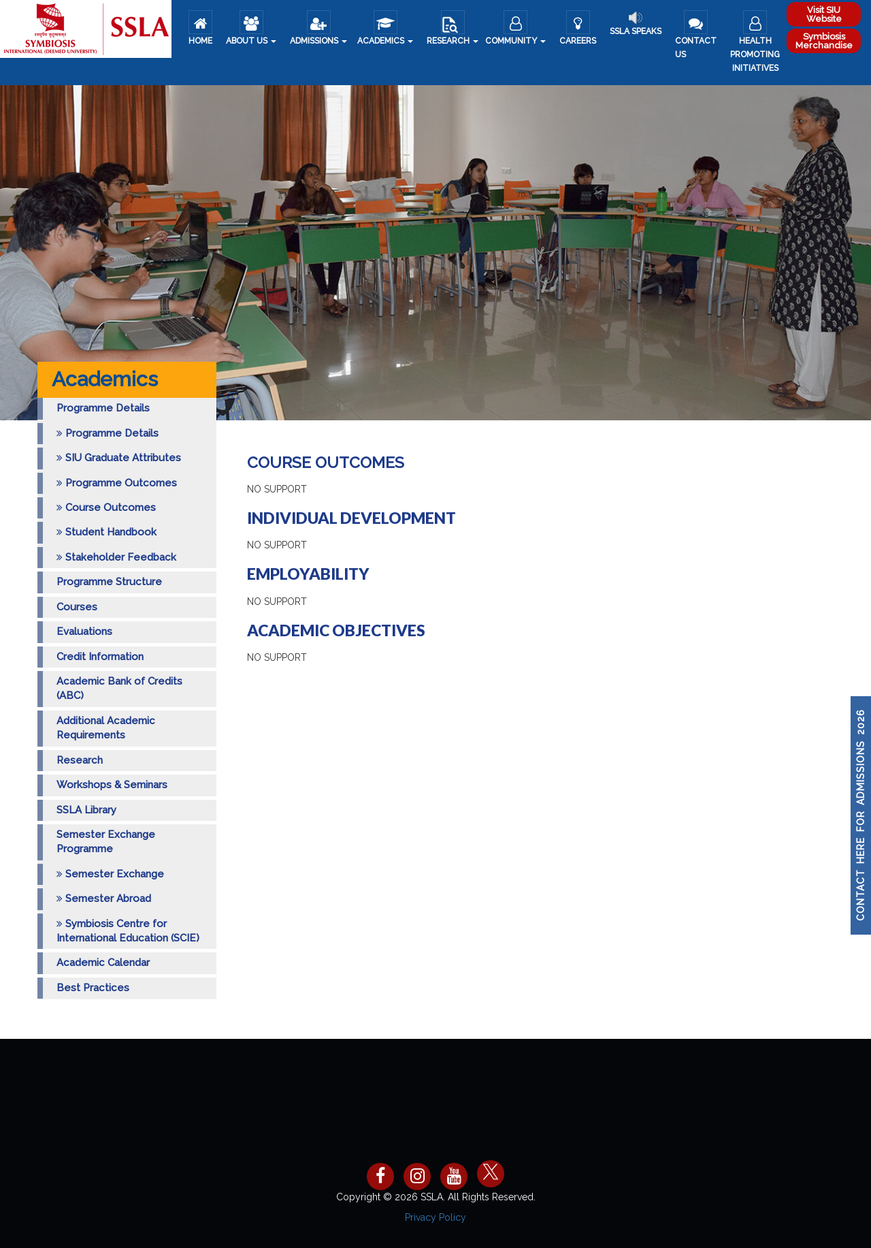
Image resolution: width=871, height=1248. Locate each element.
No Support (277, 489)
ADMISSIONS (318, 28)
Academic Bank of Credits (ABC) (119, 688)
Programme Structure (109, 582)
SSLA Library (86, 810)
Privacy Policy (435, 1217)
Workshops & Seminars (111, 785)
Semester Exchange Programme (105, 841)
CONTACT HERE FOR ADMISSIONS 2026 (860, 816)
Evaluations (84, 631)
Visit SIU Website (824, 14)
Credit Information (100, 657)
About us (251, 28)
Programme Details (103, 408)
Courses (76, 607)
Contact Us (696, 34)
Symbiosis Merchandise (824, 40)
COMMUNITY (515, 28)
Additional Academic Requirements (105, 728)
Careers (577, 28)
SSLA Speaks (635, 23)
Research (452, 28)
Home (200, 28)
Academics (385, 28)
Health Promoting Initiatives (755, 41)
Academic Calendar (103, 962)
